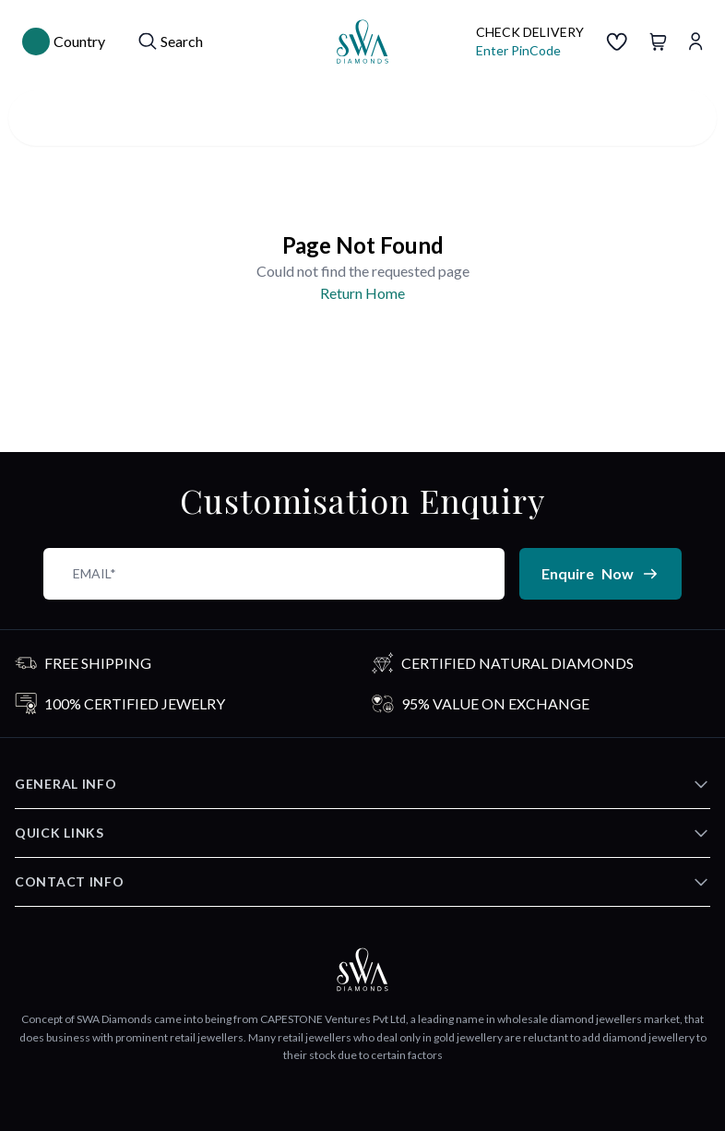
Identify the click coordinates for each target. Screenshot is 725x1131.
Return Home (362, 293)
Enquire (600, 574)
